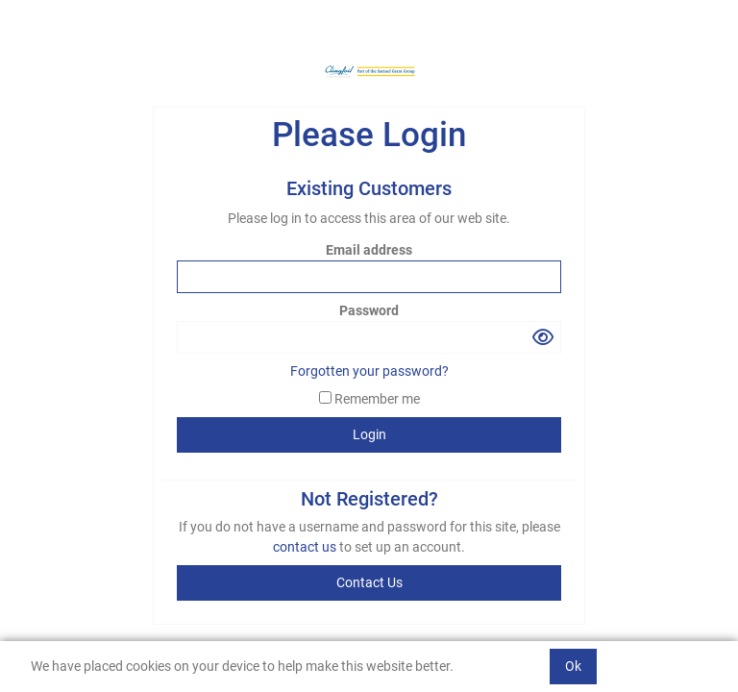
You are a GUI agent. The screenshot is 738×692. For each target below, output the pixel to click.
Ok (573, 666)
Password (369, 310)
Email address (369, 250)
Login (369, 434)
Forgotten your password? (369, 371)
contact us (306, 547)
